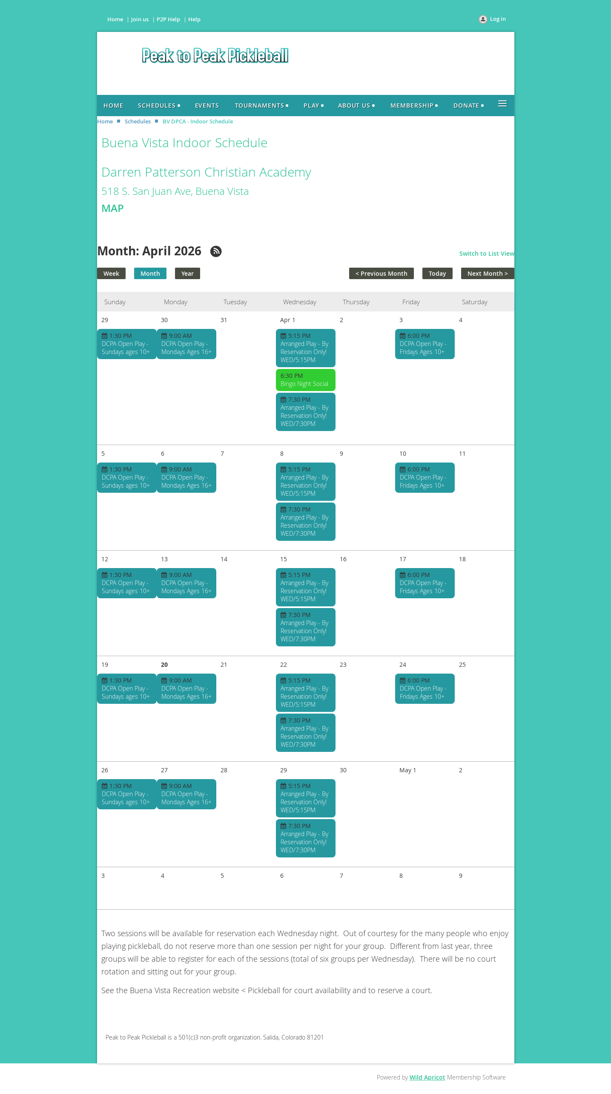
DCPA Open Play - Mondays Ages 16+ (186, 348)
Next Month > (488, 273)
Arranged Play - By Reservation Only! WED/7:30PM (304, 415)
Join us (140, 19)
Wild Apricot (427, 1077)
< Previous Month (381, 273)
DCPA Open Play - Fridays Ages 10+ (423, 348)
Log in (498, 19)
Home (115, 19)
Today (437, 273)
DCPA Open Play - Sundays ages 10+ (126, 348)
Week (111, 273)
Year (187, 273)
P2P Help (168, 19)
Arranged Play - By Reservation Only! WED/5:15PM (304, 352)
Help (194, 19)
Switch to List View (486, 253)
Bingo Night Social (304, 384)
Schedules (138, 121)
